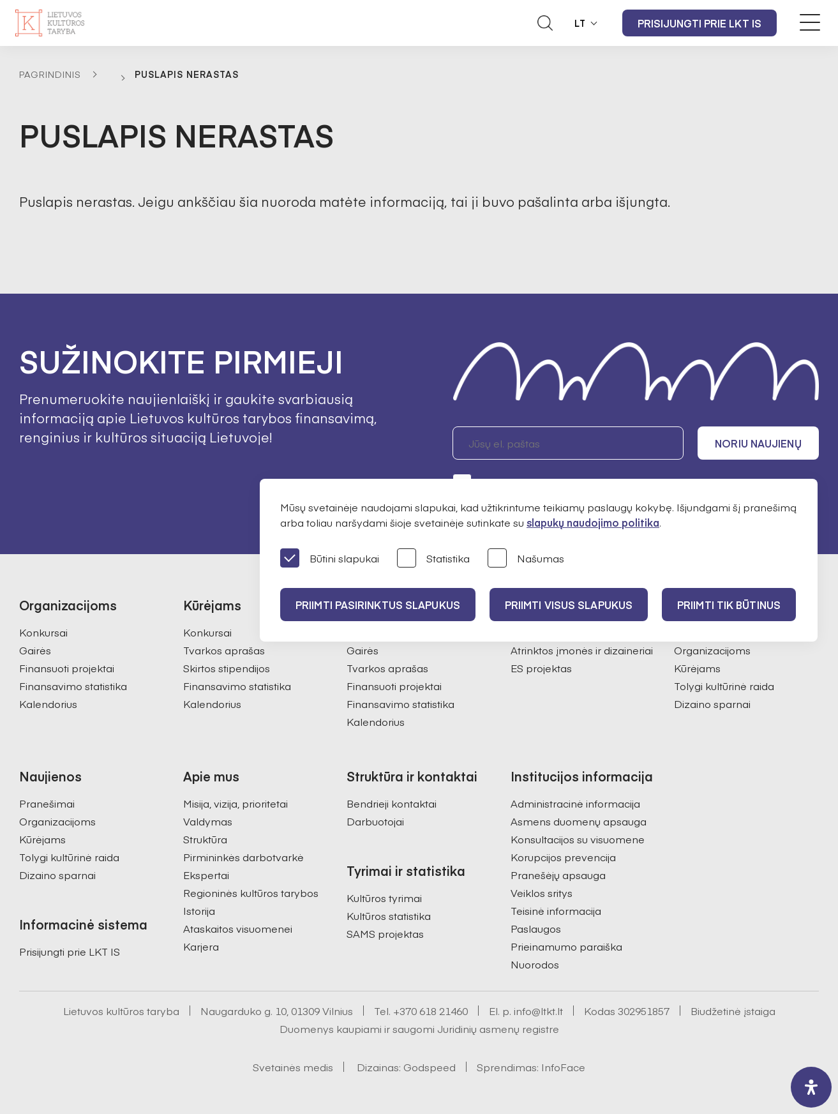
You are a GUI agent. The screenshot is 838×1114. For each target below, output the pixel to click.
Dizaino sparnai (712, 703)
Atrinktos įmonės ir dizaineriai (582, 650)
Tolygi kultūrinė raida (724, 686)
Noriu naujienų (758, 443)
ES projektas (541, 668)
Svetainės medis (293, 1067)
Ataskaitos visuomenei (237, 928)
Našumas (526, 559)
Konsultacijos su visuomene (578, 839)
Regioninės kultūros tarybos (250, 892)
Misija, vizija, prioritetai (235, 803)
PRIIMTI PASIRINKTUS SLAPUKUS (378, 605)
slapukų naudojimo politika (593, 522)
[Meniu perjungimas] (810, 22)
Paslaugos (536, 928)
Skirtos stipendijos (226, 668)
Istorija (199, 910)
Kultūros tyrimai (384, 898)
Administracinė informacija (575, 803)
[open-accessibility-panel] (811, 1087)
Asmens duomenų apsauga (579, 821)
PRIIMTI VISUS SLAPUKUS (568, 605)
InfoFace (563, 1067)
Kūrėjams (697, 668)
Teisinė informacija (556, 910)
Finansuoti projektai (66, 668)
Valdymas (207, 821)
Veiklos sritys (541, 892)
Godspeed (429, 1067)
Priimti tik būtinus (729, 605)
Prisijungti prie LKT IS (699, 23)
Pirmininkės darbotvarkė (243, 857)
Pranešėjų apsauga (558, 875)
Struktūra (205, 839)
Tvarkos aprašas (224, 650)
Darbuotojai (375, 821)
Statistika (433, 559)
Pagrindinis (50, 74)
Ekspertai (206, 875)
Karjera (201, 946)
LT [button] (580, 23)
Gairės (35, 650)
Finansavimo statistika (73, 686)
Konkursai (43, 632)
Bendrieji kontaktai (392, 803)
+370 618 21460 (430, 1011)
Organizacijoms (712, 650)
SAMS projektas (385, 933)
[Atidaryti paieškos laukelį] (545, 23)
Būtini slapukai (329, 559)
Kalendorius (48, 703)
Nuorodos (535, 964)
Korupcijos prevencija (563, 857)
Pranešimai (47, 803)
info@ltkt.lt (538, 1011)
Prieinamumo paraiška (566, 946)
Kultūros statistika (389, 915)
